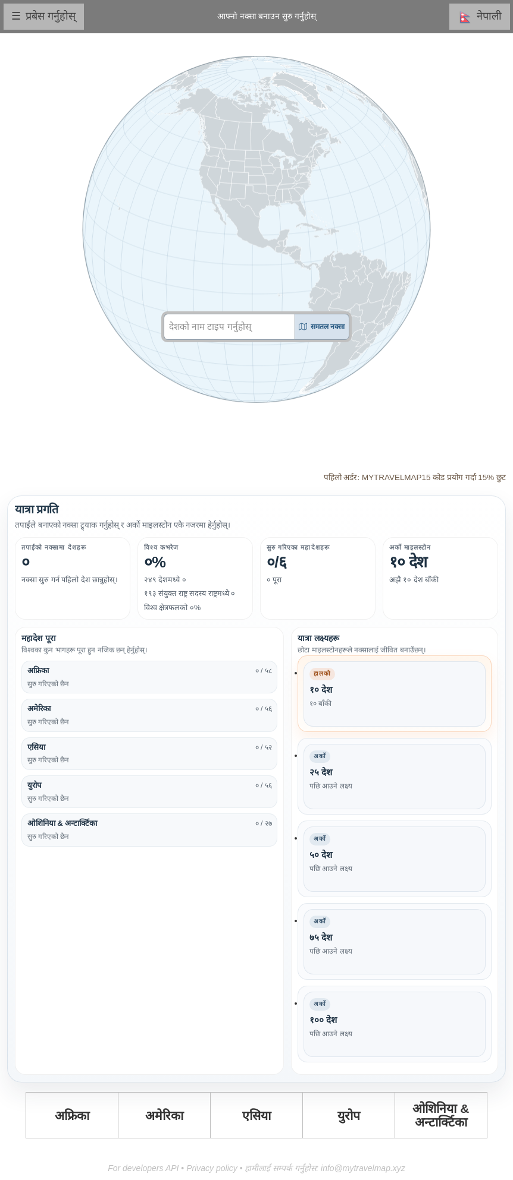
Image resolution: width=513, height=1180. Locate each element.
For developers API (143, 1168)
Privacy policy (211, 1168)
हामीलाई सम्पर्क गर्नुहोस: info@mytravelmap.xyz (325, 1168)
